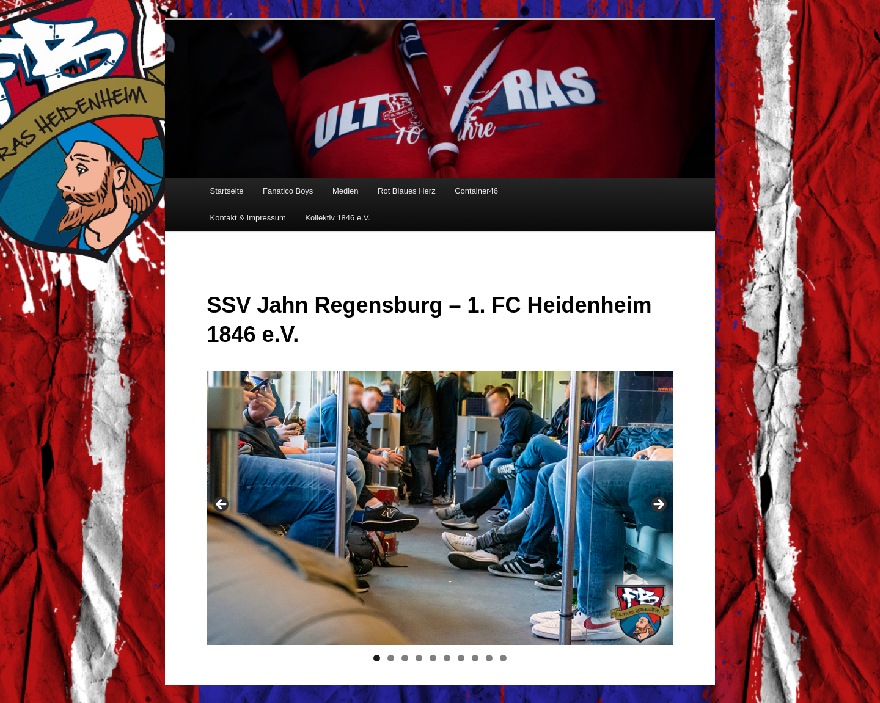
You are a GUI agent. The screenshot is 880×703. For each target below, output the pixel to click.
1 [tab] (376, 658)
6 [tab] (447, 658)
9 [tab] (489, 658)
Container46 (476, 190)
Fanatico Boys (288, 190)
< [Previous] (222, 505)
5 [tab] (433, 658)
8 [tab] (475, 658)
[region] (440, 508)
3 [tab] (405, 658)
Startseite (227, 190)
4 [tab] (419, 658)
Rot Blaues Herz (407, 190)
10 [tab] (503, 658)
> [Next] (658, 505)
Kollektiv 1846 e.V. (337, 217)
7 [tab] (461, 658)
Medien (345, 190)
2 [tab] (390, 658)
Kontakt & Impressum (248, 217)
